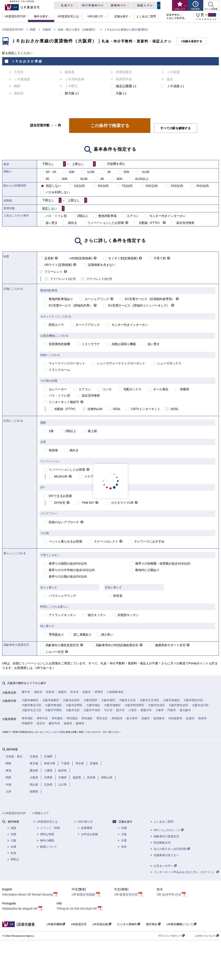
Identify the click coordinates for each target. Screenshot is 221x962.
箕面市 (86, 692)
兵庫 (13, 846)
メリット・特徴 (50, 828)
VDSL (117, 409)
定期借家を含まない (101, 264)
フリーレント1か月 (63, 279)
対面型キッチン (128, 615)
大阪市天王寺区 (149, 700)
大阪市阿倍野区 (134, 705)
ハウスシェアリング (62, 595)
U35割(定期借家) (81, 258)
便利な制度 (47, 834)
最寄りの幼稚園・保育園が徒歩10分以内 (162, 563)
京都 (13, 834)
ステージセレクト (106, 541)
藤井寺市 (54, 723)
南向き (72, 222)
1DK (72, 172)
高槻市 (62, 692)
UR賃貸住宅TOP (12, 29)
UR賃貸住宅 (78, 924)
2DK (126, 172)
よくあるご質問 (163, 821)
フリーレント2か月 (99, 279)
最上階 (92, 431)
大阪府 (46, 29)
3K (47, 179)
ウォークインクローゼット (67, 363)
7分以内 (127, 185)
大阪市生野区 (74, 705)
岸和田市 (117, 718)
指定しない (53, 185)
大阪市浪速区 (171, 700)
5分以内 (103, 185)
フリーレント (53, 271)
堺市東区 (57, 718)
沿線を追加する (192, 41)
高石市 (41, 723)
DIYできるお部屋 (60, 496)
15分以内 (177, 185)
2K (109, 172)
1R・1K (51, 172)
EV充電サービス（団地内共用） (70, 305)
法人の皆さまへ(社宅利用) (172, 849)
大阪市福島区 (50, 700)
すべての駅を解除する (175, 128)
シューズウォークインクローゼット (121, 363)
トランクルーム (59, 369)
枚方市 (120, 710)
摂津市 (98, 692)
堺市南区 (87, 718)
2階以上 (82, 216)
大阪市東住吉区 (178, 705)
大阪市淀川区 (200, 705)
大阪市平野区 (53, 710)
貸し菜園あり (82, 634)
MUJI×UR (60, 476)
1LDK (91, 172)
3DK (65, 179)
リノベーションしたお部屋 (106, 222)
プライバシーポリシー (171, 936)
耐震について (48, 846)
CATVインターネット (145, 409)
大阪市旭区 (93, 705)
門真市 (171, 710)
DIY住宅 (59, 502)
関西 (33, 29)
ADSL (175, 409)
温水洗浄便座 (185, 222)
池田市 (38, 692)
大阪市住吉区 (156, 705)
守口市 (108, 710)
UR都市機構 (56, 924)
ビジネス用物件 (128, 924)
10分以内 (151, 185)
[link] (126, 223)
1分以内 (79, 185)
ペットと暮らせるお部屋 (65, 541)
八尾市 (132, 710)
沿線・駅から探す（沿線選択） (77, 29)
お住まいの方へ (165, 865)
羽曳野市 (27, 723)
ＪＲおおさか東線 (26, 61)
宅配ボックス (132, 389)
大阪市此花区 (71, 700)
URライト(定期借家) (58, 264)
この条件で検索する (109, 125)
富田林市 (159, 718)
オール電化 (160, 389)
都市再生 (153, 924)
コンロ (107, 389)
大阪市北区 (73, 710)
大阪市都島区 (30, 700)
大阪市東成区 (53, 705)
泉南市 (68, 723)
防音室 (117, 595)
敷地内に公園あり (147, 570)
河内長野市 (175, 718)
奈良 (13, 853)
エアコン (133, 216)
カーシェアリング (97, 299)
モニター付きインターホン (167, 216)
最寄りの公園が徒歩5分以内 (68, 576)
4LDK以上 (142, 179)
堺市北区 (102, 718)
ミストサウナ (91, 344)
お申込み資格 (89, 834)
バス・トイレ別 (56, 216)
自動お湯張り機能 (124, 344)
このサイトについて (206, 936)
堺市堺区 (27, 718)
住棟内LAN (95, 409)
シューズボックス (169, 363)
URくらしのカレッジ (168, 830)
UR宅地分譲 (102, 924)
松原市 (190, 718)
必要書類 (86, 828)
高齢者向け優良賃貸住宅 (62, 645)
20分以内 (202, 185)
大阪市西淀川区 (193, 700)
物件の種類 (47, 840)
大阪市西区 (90, 700)
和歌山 (15, 859)
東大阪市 (185, 710)
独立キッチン (97, 615)
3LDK (84, 179)
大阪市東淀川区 (31, 705)
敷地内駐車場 (107, 216)
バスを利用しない (58, 192)
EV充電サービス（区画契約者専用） (150, 299)
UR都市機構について (181, 924)
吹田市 (50, 692)
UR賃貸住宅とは (47, 821)
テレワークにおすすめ (149, 541)
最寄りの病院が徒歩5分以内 (68, 563)
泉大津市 (132, 718)
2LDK (146, 172)
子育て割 (160, 258)
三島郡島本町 (115, 692)
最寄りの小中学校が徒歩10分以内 (72, 570)
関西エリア (42, 813)
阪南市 (80, 723)
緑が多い (107, 634)
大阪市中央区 (91, 710)
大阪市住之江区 (31, 710)
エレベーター (58, 389)
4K (102, 179)
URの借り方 (85, 821)
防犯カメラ (56, 324)
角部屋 (53, 450)
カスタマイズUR (122, 502)
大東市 (159, 710)
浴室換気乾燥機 (59, 344)
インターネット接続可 (64, 402)
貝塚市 (145, 718)
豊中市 (26, 692)
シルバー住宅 (55, 652)
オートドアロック (88, 324)
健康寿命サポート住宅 (170, 645)
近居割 (49, 258)
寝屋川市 (146, 710)
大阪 (13, 840)
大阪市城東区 (112, 705)
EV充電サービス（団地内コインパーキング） (139, 305)
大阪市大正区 (127, 700)
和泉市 (202, 718)
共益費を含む (116, 163)
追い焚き (52, 222)
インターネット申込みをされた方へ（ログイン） (186, 872)
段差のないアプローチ (64, 522)
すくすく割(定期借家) (123, 258)
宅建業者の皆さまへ (166, 855)
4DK (119, 179)
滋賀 (13, 828)
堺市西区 (72, 718)
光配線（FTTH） (150, 222)
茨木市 (74, 692)
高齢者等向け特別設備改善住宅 (117, 645)
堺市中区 (42, 718)
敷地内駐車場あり (61, 299)
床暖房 (184, 389)
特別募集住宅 (162, 842)
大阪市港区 (108, 700)
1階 (51, 431)
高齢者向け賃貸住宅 (166, 836)
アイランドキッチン (62, 615)
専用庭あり (56, 634)
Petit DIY (88, 502)
